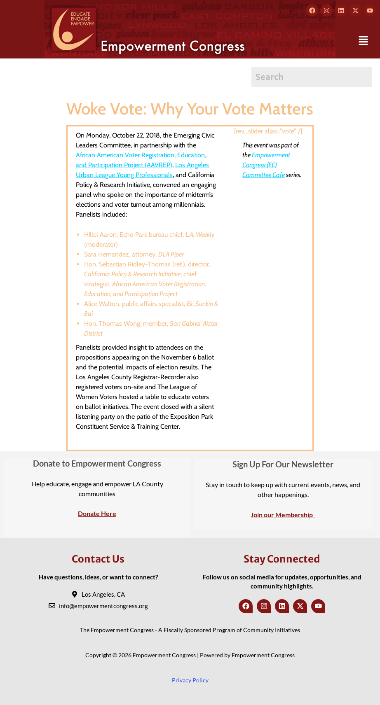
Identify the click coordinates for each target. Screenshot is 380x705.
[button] (363, 41)
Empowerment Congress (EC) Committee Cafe (266, 165)
